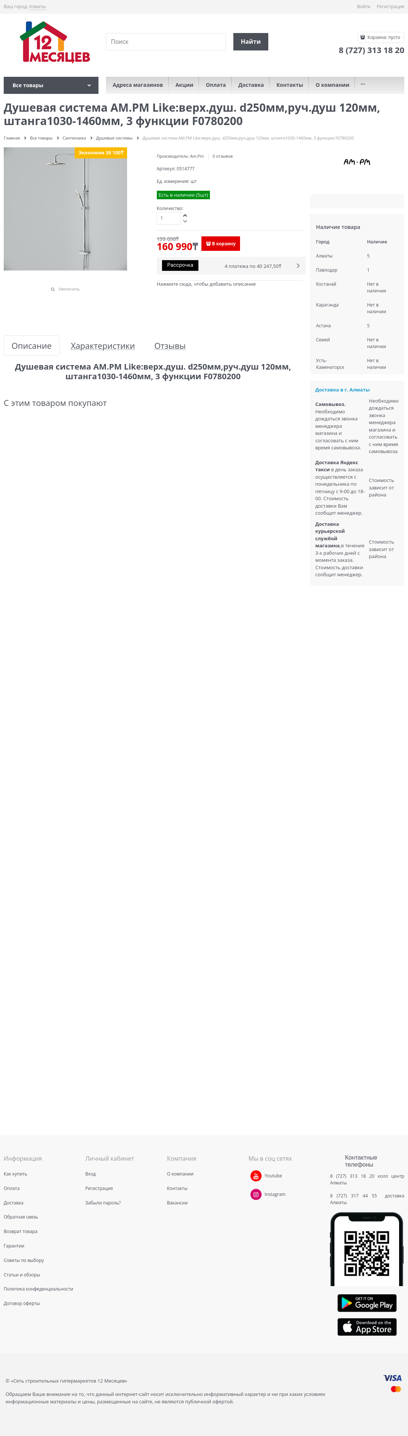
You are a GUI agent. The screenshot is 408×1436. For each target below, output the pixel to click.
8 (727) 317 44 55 (355, 1196)
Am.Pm (197, 156)
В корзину (224, 243)
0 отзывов (223, 156)
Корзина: (383, 37)
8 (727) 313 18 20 (352, 1176)
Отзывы (170, 345)
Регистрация (390, 6)
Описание (32, 345)
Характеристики (103, 345)
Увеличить (69, 289)
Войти (363, 6)
